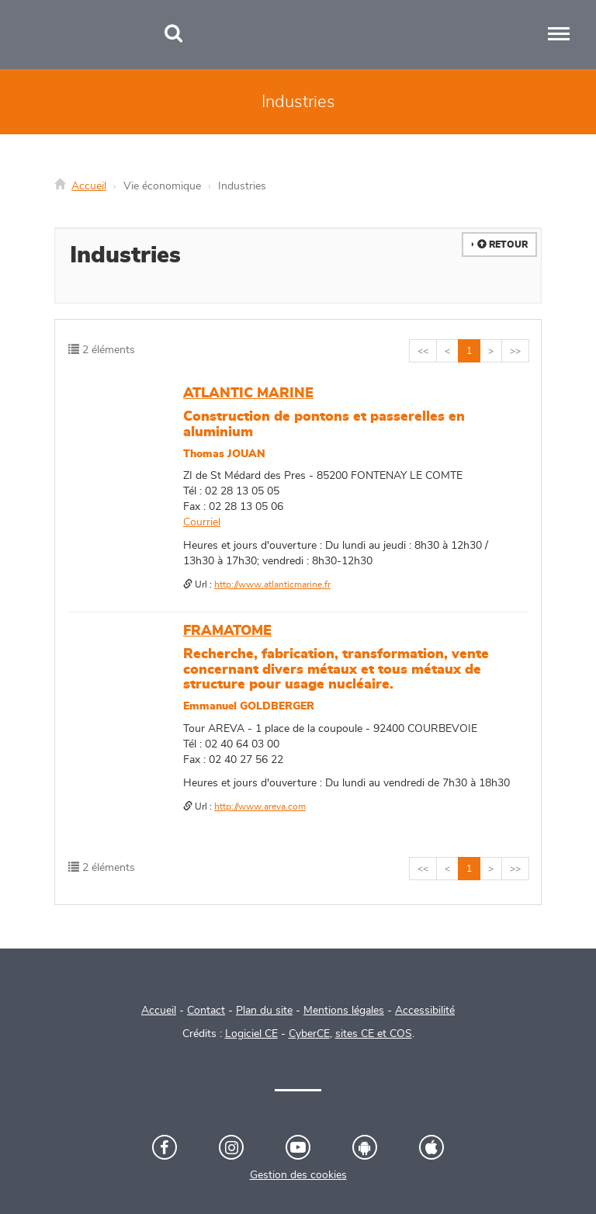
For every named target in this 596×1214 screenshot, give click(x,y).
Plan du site (264, 1010)
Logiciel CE (251, 1033)
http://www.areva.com (260, 806)
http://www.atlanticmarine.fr (272, 584)
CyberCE (309, 1033)
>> (515, 351)
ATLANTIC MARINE (248, 394)
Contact (206, 1010)
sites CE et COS (373, 1033)
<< (423, 351)
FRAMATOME (227, 631)
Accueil (88, 186)
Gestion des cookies (298, 1175)
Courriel (201, 522)
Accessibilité (425, 1010)
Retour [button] (502, 244)
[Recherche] (173, 35)
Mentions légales (343, 1010)
